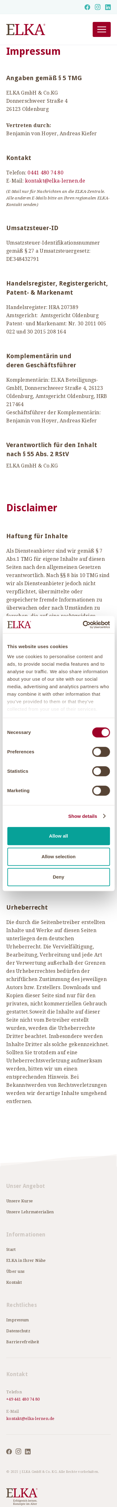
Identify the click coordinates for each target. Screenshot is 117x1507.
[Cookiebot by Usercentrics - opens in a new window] (83, 625)
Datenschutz (18, 1331)
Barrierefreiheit (22, 1341)
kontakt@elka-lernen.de (55, 181)
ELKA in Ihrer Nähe (26, 1260)
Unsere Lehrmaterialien (30, 1212)
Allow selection (58, 856)
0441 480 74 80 (45, 173)
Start (11, 1249)
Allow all (58, 836)
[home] (41, 29)
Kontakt (14, 1282)
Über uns (15, 1271)
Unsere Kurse (19, 1201)
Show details (82, 816)
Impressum (17, 1320)
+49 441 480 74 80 (23, 1399)
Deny (58, 877)
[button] (102, 29)
